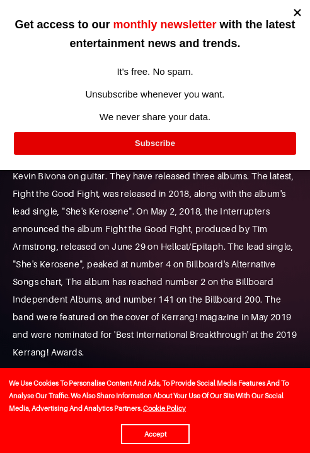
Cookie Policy (164, 408)
